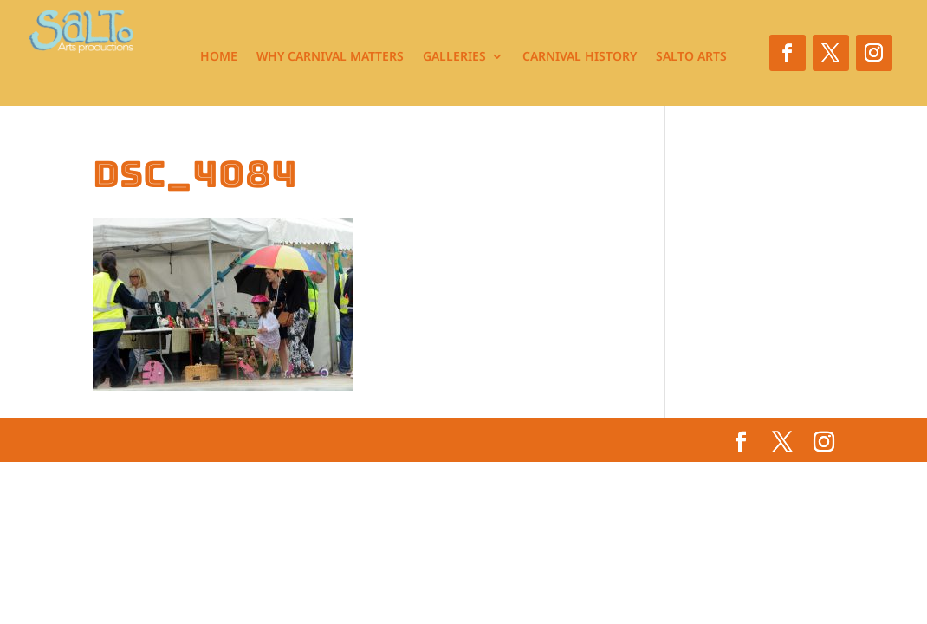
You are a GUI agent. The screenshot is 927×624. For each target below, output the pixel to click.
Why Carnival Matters (330, 57)
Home (218, 57)
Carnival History (579, 57)
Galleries (454, 57)
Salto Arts (691, 57)
